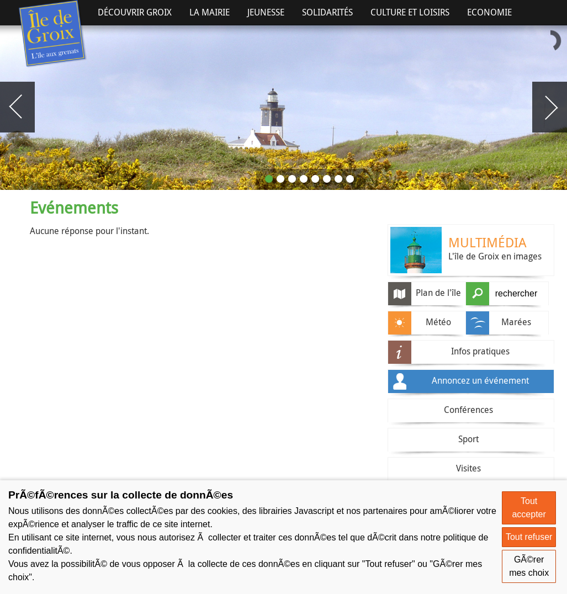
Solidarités (327, 12)
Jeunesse (265, 12)
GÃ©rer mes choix (529, 566)
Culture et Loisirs (409, 12)
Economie (489, 12)
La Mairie (209, 12)
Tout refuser (529, 537)
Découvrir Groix (135, 12)
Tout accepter (528, 507)
